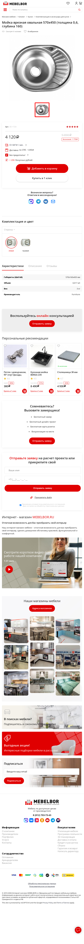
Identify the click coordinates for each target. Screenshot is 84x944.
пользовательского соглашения (51, 504)
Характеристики (13, 266)
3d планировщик (66, 837)
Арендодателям (10, 861)
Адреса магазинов (42, 609)
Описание (35, 266)
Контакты (7, 843)
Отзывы (52, 266)
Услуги (5, 840)
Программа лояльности (70, 835)
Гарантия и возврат (68, 849)
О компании (8, 832)
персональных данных (55, 506)
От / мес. (16, 145)
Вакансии (7, 863)
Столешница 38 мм (67, 372)
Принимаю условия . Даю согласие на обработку (43, 506)
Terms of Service (63, 903)
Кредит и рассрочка (68, 843)
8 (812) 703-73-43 (42, 816)
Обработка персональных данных (42, 884)
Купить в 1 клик (42, 178)
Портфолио (8, 837)
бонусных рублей (20, 160)
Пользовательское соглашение (42, 887)
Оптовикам (7, 858)
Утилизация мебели (68, 832)
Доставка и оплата (67, 840)
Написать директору (68, 852)
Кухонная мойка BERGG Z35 (39, 374)
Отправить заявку (42, 324)
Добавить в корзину (42, 168)
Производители (10, 835)
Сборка (61, 846)
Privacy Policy (47, 903)
